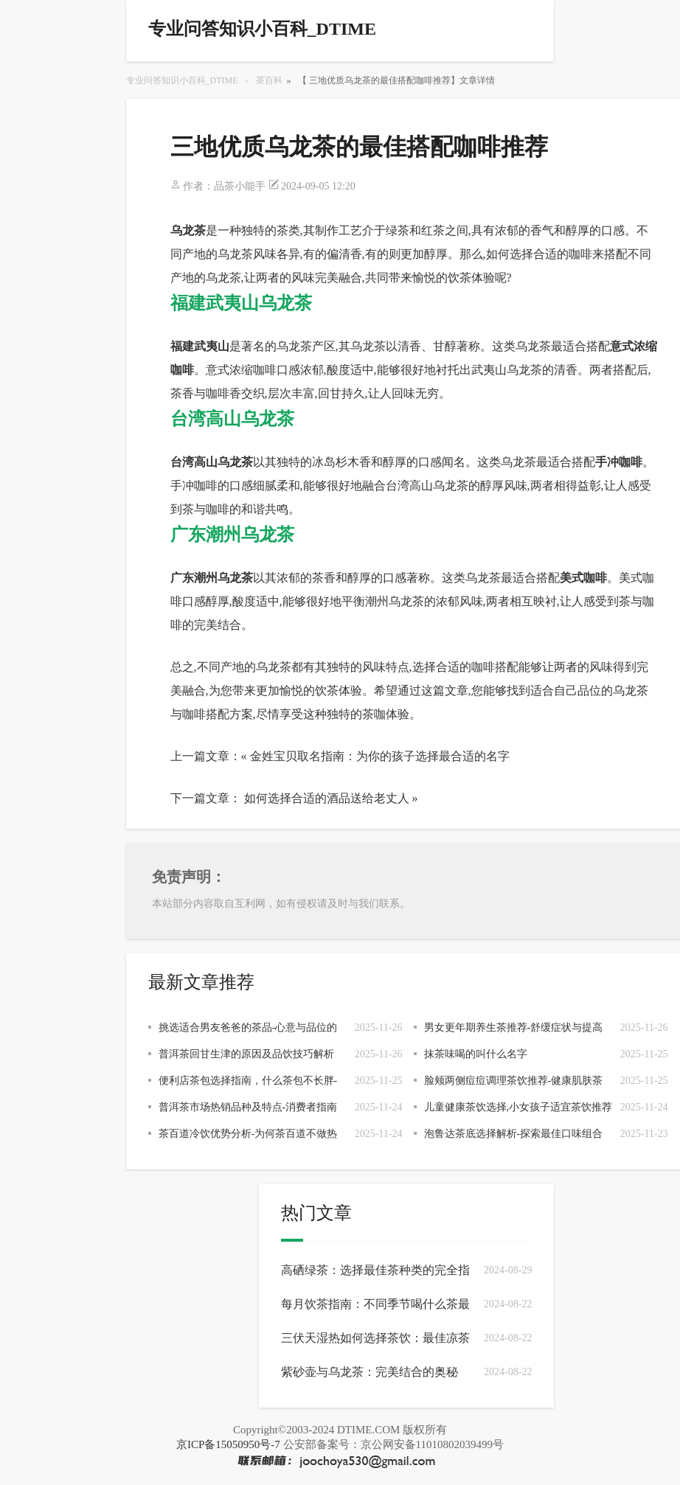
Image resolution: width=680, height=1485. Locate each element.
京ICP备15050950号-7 (228, 1444)
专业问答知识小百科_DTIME (182, 80)
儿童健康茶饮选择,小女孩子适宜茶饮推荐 (518, 1107)
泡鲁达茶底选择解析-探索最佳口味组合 (513, 1133)
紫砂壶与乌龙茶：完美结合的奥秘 (369, 1372)
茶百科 (269, 80)
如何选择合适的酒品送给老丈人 (326, 798)
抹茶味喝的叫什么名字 (475, 1054)
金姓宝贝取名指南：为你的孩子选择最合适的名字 (380, 756)
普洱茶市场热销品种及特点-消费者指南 (248, 1107)
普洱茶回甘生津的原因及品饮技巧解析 (246, 1054)
